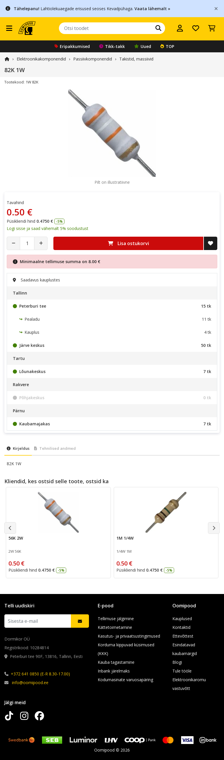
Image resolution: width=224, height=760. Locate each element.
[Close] (216, 8)
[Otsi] (158, 28)
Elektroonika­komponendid (41, 59)
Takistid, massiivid (136, 59)
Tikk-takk (112, 46)
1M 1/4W (125, 538)
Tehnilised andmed (55, 448)
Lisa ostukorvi (128, 243)
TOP (167, 46)
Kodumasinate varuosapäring (125, 679)
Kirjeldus (18, 448)
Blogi (177, 662)
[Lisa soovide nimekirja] (210, 243)
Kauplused (182, 618)
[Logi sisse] (180, 28)
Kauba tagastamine (116, 662)
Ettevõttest (182, 636)
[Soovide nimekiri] (196, 28)
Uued (142, 46)
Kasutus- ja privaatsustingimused (129, 636)
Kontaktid (181, 627)
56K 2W (15, 538)
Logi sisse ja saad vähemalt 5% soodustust (47, 228)
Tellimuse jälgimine (116, 618)
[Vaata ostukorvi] (212, 28)
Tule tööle (182, 671)
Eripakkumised (72, 46)
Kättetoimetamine (115, 627)
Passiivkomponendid (92, 59)
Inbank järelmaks (114, 671)
